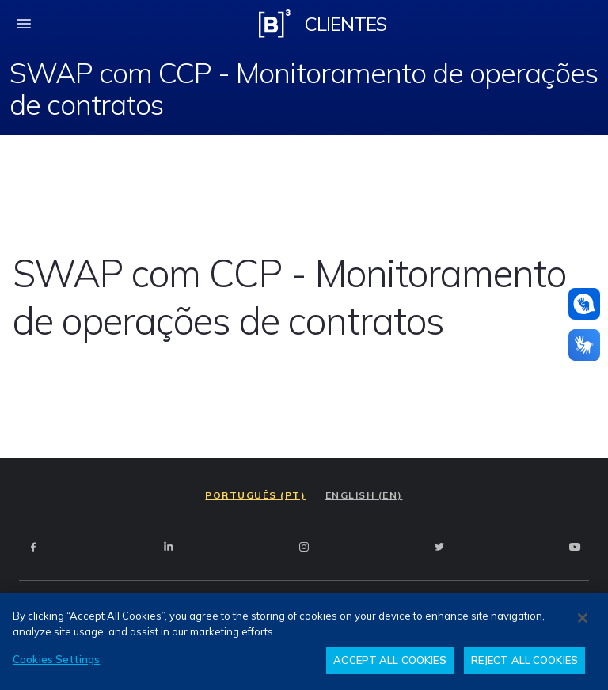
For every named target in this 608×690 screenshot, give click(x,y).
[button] (584, 304)
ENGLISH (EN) (364, 495)
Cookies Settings (56, 659)
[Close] (582, 618)
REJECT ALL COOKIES (524, 660)
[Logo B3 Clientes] (275, 23)
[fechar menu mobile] (24, 23)
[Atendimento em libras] (584, 304)
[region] (304, 641)
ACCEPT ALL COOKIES (389, 660)
